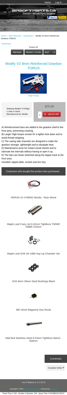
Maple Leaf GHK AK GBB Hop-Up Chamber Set (33, 253)
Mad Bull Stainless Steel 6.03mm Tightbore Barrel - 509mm (33, 339)
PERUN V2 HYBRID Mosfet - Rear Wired (33, 197)
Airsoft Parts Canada (32, 389)
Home (48, 2)
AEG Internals (15, 36)
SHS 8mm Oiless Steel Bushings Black (33, 281)
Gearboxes (28, 36)
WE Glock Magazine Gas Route (33, 309)
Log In (58, 2)
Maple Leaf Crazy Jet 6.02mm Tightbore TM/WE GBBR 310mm (33, 225)
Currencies (55, 358)
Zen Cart (53, 389)
